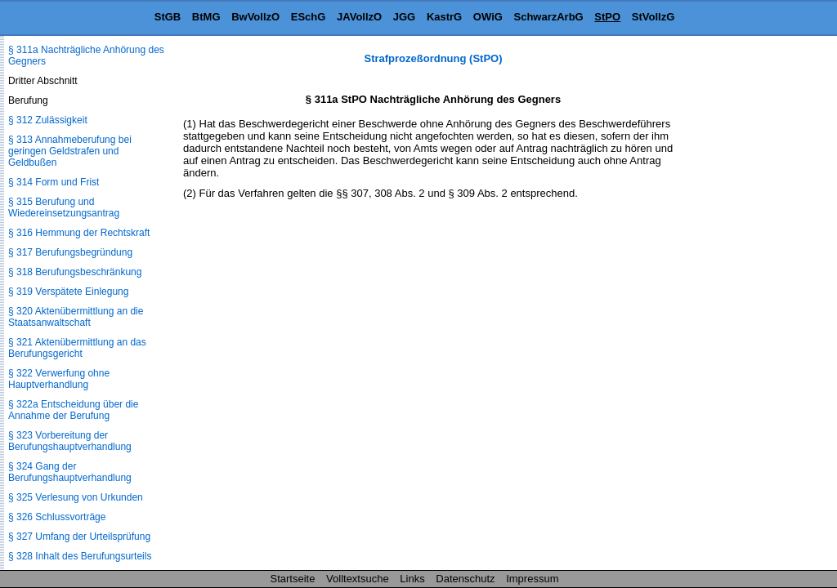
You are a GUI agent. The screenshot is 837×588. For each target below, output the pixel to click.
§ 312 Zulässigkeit (47, 120)
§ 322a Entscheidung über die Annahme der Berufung (73, 410)
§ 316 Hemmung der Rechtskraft (79, 232)
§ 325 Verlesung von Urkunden (75, 497)
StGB (167, 17)
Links (412, 578)
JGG (404, 17)
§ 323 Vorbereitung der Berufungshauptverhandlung (70, 441)
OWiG (488, 17)
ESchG (308, 17)
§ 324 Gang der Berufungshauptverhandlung (70, 472)
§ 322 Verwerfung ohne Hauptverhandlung (59, 379)
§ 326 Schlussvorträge (56, 517)
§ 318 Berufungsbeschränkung (74, 272)
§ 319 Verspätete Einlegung (68, 291)
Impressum (532, 578)
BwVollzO (255, 17)
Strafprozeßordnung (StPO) (434, 58)
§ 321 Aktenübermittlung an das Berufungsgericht (77, 347)
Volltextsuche (357, 578)
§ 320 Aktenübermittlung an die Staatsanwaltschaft (75, 316)
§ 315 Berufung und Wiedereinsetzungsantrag (63, 207)
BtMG (206, 17)
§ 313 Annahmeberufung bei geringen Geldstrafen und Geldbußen (70, 151)
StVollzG (653, 17)
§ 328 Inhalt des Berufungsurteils (79, 556)
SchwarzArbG (548, 17)
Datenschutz (465, 578)
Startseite (293, 578)
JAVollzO (359, 17)
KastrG (444, 17)
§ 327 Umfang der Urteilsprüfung (79, 536)
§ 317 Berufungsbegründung (70, 252)
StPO (607, 17)
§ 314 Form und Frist (53, 182)
